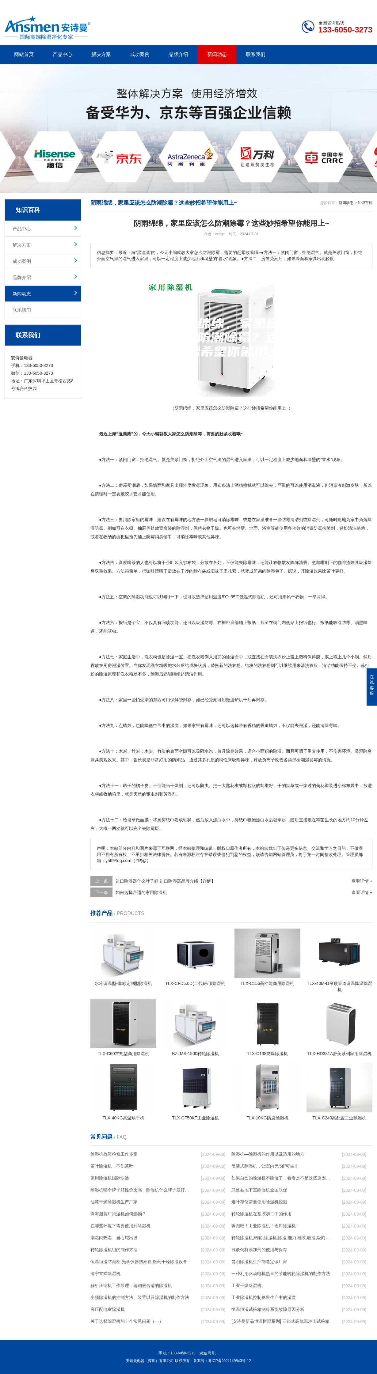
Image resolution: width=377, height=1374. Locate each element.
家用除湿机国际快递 (109, 1177)
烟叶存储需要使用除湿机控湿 (259, 1201)
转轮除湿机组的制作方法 (114, 1249)
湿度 (174, 725)
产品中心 (62, 54)
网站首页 (24, 54)
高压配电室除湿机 (107, 1309)
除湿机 (258, 596)
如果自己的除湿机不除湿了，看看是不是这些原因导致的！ (280, 1177)
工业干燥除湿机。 (248, 1285)
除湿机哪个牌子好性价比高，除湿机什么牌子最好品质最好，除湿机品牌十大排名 (139, 1189)
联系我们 (255, 54)
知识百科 (365, 203)
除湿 (311, 519)
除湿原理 (107, 674)
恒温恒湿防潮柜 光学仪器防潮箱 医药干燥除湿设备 (138, 1261)
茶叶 (170, 562)
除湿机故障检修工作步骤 (114, 1154)
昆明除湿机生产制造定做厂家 (259, 1261)
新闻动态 (217, 54)
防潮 (176, 759)
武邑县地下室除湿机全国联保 (259, 1189)
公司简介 (279, 4)
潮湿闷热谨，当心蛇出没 (114, 1237)
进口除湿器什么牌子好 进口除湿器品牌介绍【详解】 (165, 881)
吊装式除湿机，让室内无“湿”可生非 (265, 1166)
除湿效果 (313, 571)
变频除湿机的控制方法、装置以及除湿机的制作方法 (139, 1297)
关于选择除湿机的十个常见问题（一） (126, 1321)
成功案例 (140, 54)
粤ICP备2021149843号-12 (229, 1361)
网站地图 (337, 4)
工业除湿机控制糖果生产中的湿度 (263, 1297)
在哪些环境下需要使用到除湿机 (120, 1225)
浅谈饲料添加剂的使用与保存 (259, 1249)
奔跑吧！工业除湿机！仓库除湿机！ (265, 1225)
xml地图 (364, 4)
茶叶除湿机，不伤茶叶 (111, 1166)
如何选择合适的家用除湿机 (141, 892)
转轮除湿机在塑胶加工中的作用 (261, 1213)
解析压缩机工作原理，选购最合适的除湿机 (131, 1285)
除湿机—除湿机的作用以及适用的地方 (267, 1154)
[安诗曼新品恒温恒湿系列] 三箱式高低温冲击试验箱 (280, 1321)
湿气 (153, 459)
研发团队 (308, 4)
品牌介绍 (178, 54)
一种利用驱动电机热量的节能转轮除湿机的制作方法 (280, 1273)
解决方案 (101, 54)
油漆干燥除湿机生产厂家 (114, 1201)
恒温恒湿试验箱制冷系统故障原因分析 (267, 1309)
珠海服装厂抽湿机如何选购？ (118, 1213)
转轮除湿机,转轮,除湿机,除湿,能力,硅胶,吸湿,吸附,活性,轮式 (280, 1237)
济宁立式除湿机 (105, 1273)
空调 (123, 596)
